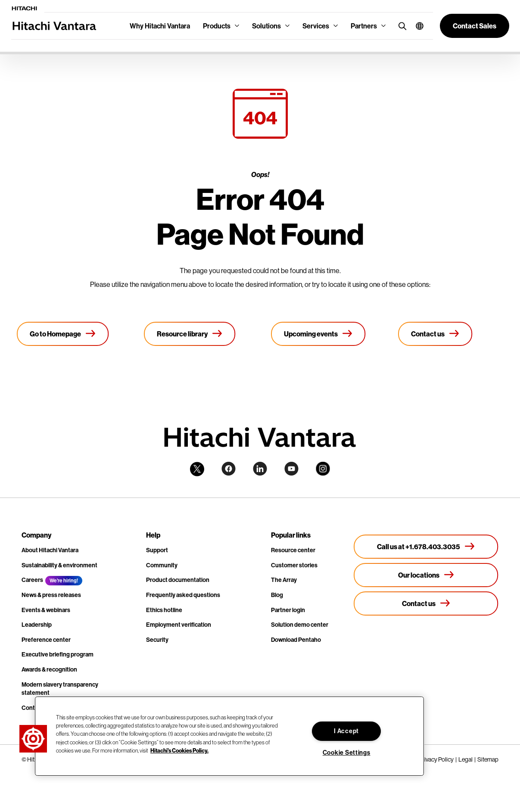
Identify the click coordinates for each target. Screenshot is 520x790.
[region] (229, 736)
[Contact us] (435, 334)
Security (157, 640)
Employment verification (178, 624)
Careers (32, 580)
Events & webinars (46, 610)
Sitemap (487, 759)
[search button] (400, 25)
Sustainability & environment (59, 565)
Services (315, 26)
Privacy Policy (436, 759)
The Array (284, 580)
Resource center (293, 550)
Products (216, 26)
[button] (416, 26)
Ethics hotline (164, 610)
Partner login (288, 610)
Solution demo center (299, 624)
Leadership (37, 624)
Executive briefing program (57, 654)
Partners (364, 26)
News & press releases (51, 595)
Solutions (266, 26)
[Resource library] (190, 334)
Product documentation (177, 580)
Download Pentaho (296, 640)
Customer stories (294, 565)
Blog (277, 595)
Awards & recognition (49, 669)
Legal (465, 759)
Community (161, 565)
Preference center (46, 640)
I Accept (346, 731)
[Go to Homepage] (63, 334)
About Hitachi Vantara (50, 550)
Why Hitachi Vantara (160, 26)
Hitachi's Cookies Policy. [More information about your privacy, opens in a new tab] (179, 750)
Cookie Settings (347, 752)
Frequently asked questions (183, 595)
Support (157, 550)
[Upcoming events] (318, 334)
